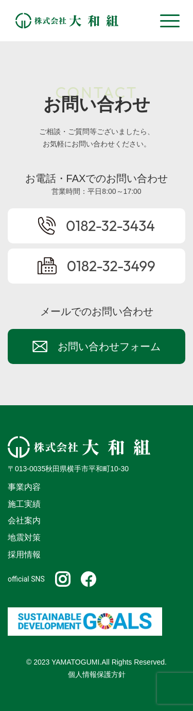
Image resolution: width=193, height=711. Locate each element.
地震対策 (24, 537)
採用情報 (24, 554)
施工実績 (24, 504)
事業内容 (24, 487)
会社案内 (24, 520)
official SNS (26, 579)
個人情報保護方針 (97, 674)
